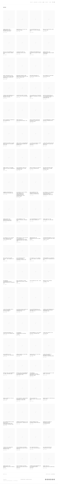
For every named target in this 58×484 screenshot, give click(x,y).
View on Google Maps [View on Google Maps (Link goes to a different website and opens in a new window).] (52, 479)
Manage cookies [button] (4, 479)
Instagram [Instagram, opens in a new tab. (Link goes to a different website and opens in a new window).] (54, 2)
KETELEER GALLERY (6, 2)
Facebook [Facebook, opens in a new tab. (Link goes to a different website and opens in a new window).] (49, 479)
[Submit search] (52, 2)
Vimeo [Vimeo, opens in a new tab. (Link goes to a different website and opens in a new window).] (54, 479)
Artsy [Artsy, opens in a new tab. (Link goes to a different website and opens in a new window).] (45, 479)
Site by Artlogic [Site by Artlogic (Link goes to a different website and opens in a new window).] (15, 480)
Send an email (50, 479)
